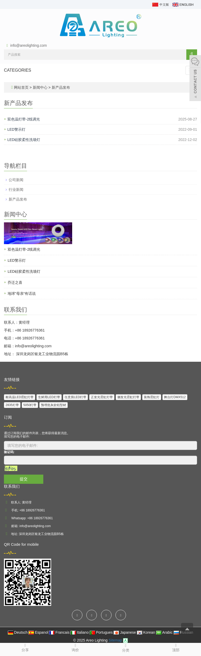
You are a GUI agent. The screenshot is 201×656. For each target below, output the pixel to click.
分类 (125, 647)
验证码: (9, 452)
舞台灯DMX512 (175, 397)
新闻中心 (41, 87)
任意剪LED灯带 (75, 397)
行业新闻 (16, 189)
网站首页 (21, 87)
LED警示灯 (16, 129)
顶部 (176, 647)
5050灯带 (30, 405)
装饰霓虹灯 (152, 397)
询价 (75, 647)
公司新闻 (16, 180)
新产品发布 (60, 87)
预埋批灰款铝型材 (53, 405)
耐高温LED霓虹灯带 (20, 397)
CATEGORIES (17, 70)
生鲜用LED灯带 (49, 397)
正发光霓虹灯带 (102, 397)
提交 (24, 479)
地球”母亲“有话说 (22, 293)
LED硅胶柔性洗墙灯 (23, 140)
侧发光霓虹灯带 (128, 397)
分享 (25, 647)
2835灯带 (12, 405)
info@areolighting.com (28, 45)
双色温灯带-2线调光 (23, 119)
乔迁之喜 (15, 282)
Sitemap (115, 640)
